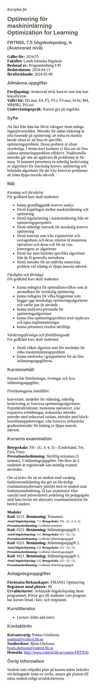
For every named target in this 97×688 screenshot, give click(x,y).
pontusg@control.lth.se (25, 639)
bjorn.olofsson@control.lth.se (30, 648)
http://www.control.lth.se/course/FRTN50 (56, 652)
